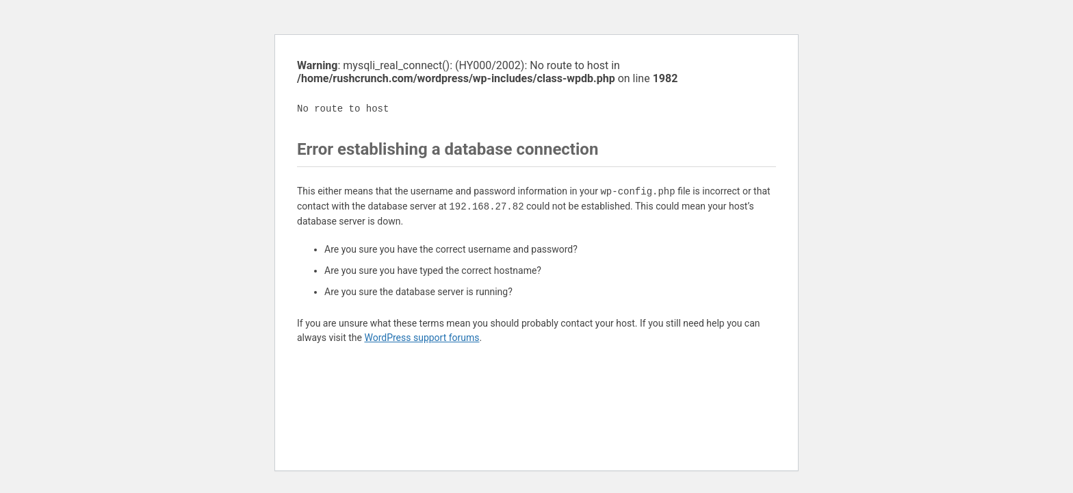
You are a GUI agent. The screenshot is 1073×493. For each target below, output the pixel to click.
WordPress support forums (421, 337)
